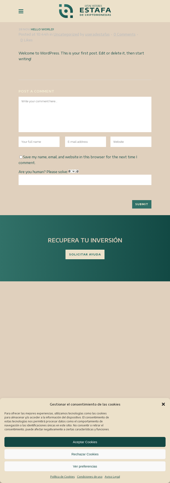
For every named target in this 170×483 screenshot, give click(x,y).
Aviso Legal (112, 476)
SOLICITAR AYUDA (85, 254)
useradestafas (97, 34)
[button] (163, 404)
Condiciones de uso (89, 476)
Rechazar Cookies (85, 454)
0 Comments (124, 34)
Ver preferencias (85, 466)
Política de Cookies (62, 476)
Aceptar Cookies (85, 442)
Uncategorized (66, 34)
